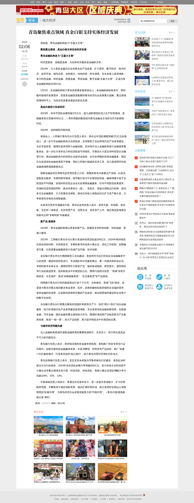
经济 (87, 2)
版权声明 (121, 499)
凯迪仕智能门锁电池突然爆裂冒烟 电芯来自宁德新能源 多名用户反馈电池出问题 (156, 205)
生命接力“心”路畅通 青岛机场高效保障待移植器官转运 (162, 42)
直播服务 (125, 2)
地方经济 (49, 20)
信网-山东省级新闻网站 (21, 20)
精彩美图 (38, 411)
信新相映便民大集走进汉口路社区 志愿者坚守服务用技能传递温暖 (156, 181)
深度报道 (140, 91)
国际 (62, 2)
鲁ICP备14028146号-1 (58, 495)
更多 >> (124, 412)
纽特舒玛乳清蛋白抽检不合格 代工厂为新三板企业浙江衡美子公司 (156, 160)
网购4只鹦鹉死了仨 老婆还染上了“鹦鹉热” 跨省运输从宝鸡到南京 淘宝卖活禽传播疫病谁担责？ (156, 192)
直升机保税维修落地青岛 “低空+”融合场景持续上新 (163, 139)
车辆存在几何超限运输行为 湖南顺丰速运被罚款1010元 (156, 247)
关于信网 (85, 499)
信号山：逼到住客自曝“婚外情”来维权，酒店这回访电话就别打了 (156, 225)
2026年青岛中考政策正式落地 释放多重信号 (157, 216)
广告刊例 (143, 2)
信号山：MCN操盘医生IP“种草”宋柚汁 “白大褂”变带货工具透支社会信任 (156, 255)
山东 (50, 2)
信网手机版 (143, 278)
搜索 (172, 21)
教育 (99, 2)
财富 (31, 20)
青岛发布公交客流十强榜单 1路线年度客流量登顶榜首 (163, 55)
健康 (105, 2)
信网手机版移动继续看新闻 (123, 20)
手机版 (160, 2)
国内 (56, 2)
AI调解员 (159, 289)
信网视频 (115, 2)
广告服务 (94, 499)
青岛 (44, 2)
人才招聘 (103, 499)
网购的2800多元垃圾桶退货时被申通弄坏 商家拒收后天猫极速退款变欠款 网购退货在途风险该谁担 (156, 236)
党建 (70, 2)
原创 (38, 2)
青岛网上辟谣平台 (143, 289)
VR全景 (134, 2)
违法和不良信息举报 (134, 499)
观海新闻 (46, 403)
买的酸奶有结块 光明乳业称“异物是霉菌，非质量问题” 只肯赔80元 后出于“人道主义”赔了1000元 (156, 170)
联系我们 (112, 499)
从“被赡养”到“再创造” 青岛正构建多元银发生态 (162, 101)
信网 (32, 2)
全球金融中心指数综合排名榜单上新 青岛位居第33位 (163, 126)
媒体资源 (65, 499)
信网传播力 (75, 499)
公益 (82, 2)
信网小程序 (159, 278)
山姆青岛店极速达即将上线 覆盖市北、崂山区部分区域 (163, 81)
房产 (93, 2)
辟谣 (76, 2)
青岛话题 (140, 32)
